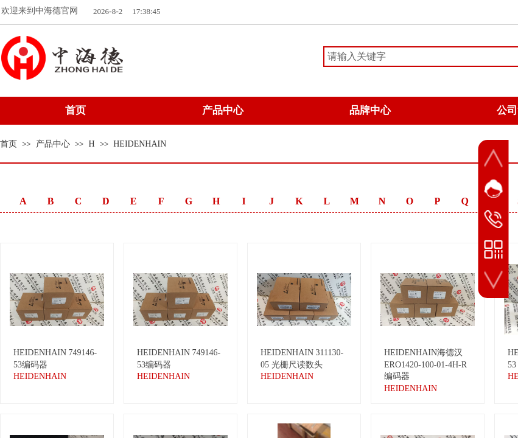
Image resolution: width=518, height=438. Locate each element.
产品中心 (53, 143)
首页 (8, 143)
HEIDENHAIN (139, 143)
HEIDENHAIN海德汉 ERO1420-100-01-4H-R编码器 (425, 364)
